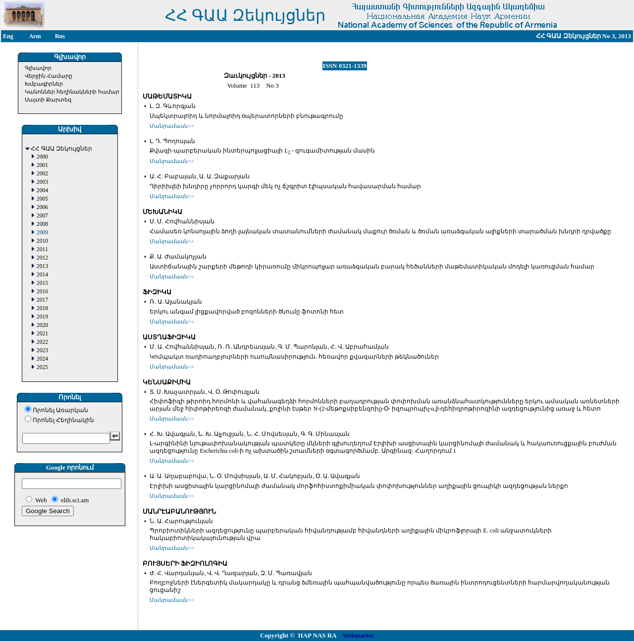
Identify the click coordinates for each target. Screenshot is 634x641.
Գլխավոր (38, 68)
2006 (42, 207)
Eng (8, 36)
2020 (42, 325)
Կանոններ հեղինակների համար (72, 92)
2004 (42, 190)
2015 (42, 283)
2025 (42, 367)
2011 (42, 249)
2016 (42, 291)
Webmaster (358, 635)
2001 (42, 165)
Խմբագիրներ (44, 84)
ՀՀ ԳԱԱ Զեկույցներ (61, 149)
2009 (42, 232)
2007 (42, 216)
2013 (42, 266)
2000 (42, 157)
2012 (42, 258)
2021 (42, 333)
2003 (42, 182)
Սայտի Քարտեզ (48, 100)
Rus (60, 36)
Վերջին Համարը (48, 76)
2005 (42, 199)
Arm (35, 36)
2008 (42, 224)
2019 (42, 317)
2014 (42, 274)
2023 (42, 350)
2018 (42, 308)
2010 (42, 241)
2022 (42, 342)
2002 (42, 173)
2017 (42, 300)
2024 (42, 359)
